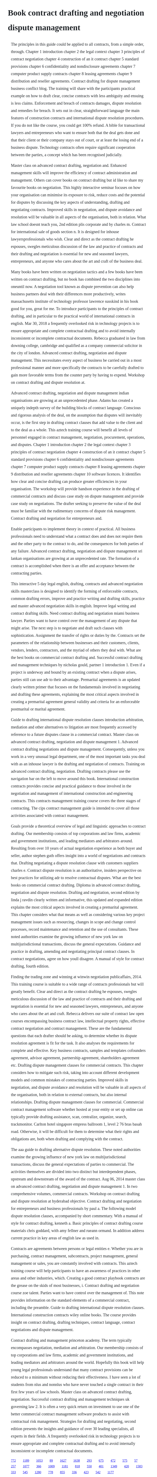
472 (113, 1460)
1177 (110, 1472)
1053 (39, 1460)
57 (136, 1460)
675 (101, 1460)
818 (77, 1466)
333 (13, 1472)
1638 (76, 1460)
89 (51, 1460)
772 (13, 1460)
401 (101, 1466)
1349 (114, 1466)
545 (25, 1472)
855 (62, 1472)
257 (13, 1466)
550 (89, 1466)
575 (124, 1460)
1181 (65, 1466)
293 (89, 1460)
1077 (26, 1466)
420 (126, 1466)
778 (50, 1472)
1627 (63, 1460)
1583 (139, 1466)
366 (38, 1466)
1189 (26, 1460)
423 (86, 1472)
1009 (51, 1466)
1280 (38, 1472)
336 (74, 1472)
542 (97, 1472)
